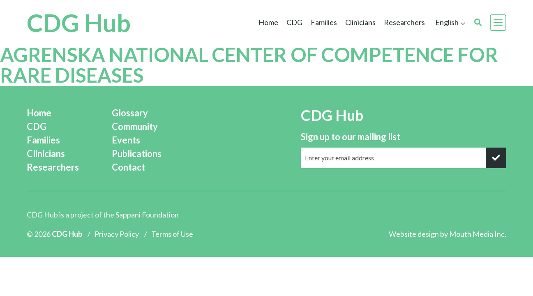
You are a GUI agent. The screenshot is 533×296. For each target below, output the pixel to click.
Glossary (130, 112)
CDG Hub (79, 22)
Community (135, 126)
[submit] (496, 158)
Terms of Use (172, 233)
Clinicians (360, 22)
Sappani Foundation (147, 214)
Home (268, 22)
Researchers (404, 22)
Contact (128, 167)
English (447, 22)
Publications (137, 153)
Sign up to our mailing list (350, 136)
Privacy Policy (117, 233)
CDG (294, 22)
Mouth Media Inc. (477, 233)
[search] (478, 22)
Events (126, 140)
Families (324, 22)
